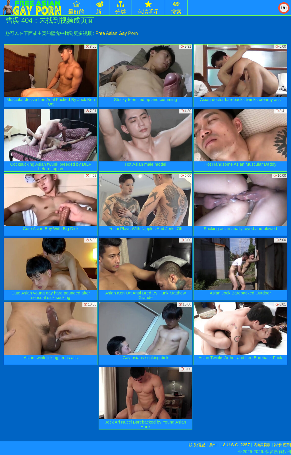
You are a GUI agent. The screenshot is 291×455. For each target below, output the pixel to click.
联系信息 (196, 444)
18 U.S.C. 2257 (235, 444)
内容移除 (262, 444)
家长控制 (282, 444)
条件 (213, 444)
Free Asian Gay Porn (116, 33)
